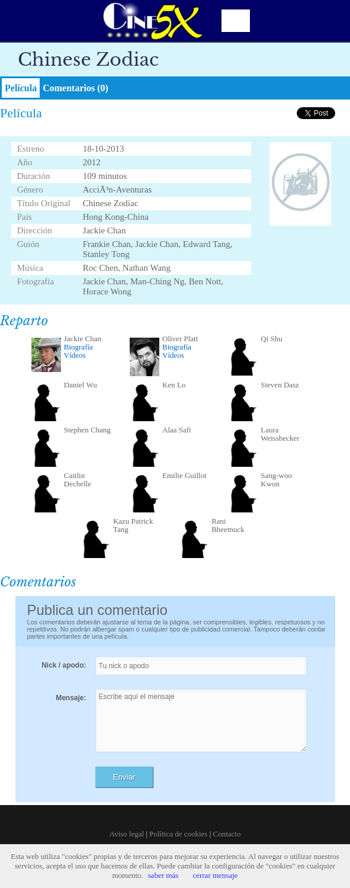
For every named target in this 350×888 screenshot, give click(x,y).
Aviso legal (127, 833)
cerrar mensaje (214, 875)
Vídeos (75, 355)
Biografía (78, 346)
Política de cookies (178, 833)
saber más (163, 875)
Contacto (227, 833)
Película (21, 88)
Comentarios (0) (75, 88)
